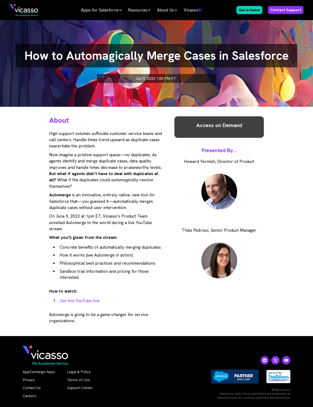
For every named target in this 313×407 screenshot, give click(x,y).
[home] (24, 10)
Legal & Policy (79, 371)
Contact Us (32, 387)
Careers (29, 395)
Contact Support (285, 9)
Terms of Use (78, 379)
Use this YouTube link (80, 300)
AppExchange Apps (39, 371)
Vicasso (193, 10)
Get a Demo (249, 9)
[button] (101, 10)
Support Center (80, 387)
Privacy (29, 379)
